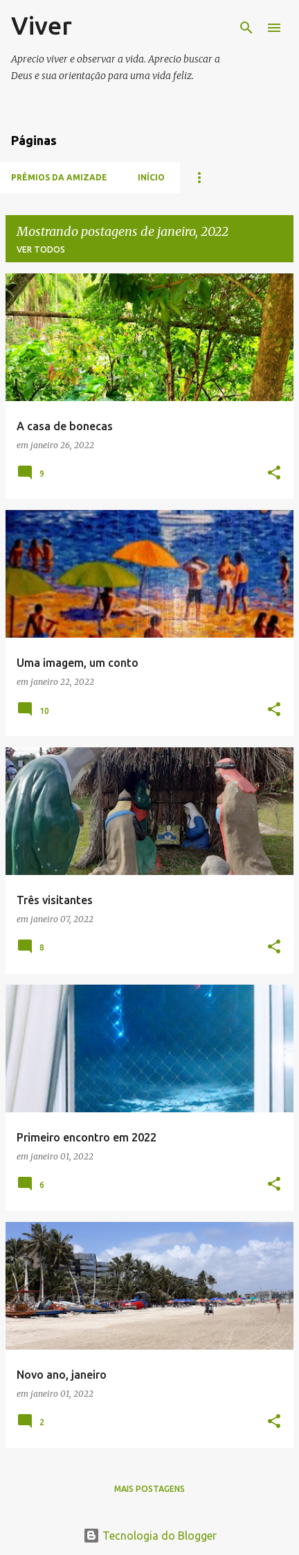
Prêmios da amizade (59, 177)
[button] (274, 473)
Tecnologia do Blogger (150, 1535)
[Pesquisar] (246, 27)
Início (151, 177)
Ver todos (41, 249)
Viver (41, 25)
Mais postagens (149, 1488)
